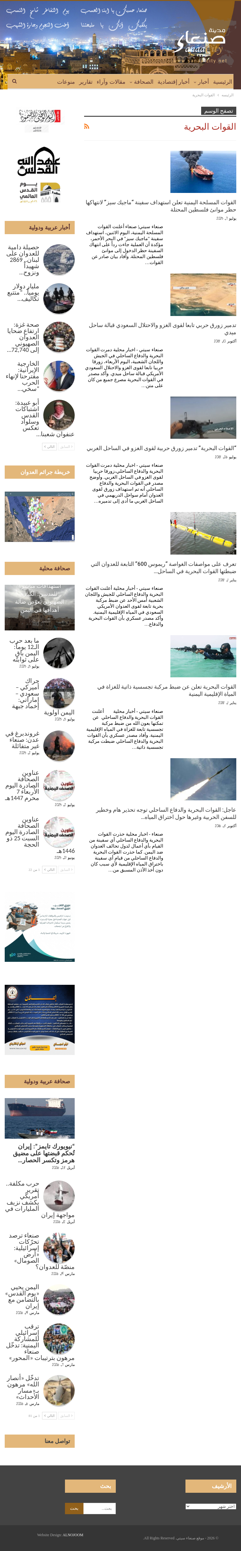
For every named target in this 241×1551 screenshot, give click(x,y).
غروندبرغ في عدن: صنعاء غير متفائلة (22, 740)
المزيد (46, 82)
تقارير (86, 82)
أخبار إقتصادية (174, 82)
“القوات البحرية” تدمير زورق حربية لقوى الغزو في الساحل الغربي (161, 448)
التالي (49, 446)
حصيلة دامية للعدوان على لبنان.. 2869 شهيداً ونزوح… (23, 259)
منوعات (66, 82)
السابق (66, 446)
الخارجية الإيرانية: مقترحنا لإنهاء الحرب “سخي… (23, 376)
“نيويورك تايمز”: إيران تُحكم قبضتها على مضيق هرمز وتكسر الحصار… (44, 1153)
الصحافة (143, 82)
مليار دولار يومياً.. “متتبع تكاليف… (23, 292)
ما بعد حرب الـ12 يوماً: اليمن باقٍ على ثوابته (24, 650)
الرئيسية (222, 82)
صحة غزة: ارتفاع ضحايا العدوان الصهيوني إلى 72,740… (23, 337)
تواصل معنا (57, 1441)
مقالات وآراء (111, 82)
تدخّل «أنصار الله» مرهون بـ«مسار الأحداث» (23, 1387)
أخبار (203, 82)
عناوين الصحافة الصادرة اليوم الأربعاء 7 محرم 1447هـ (22, 785)
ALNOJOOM (73, 1535)
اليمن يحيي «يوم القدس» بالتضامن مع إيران (22, 1296)
